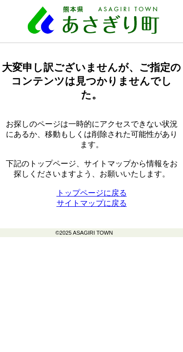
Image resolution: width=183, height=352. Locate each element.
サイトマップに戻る (92, 203)
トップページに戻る (92, 193)
